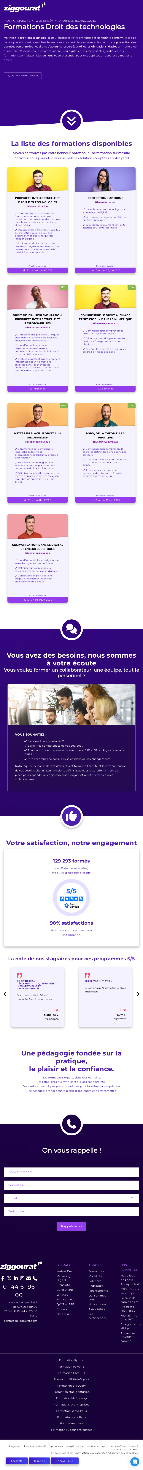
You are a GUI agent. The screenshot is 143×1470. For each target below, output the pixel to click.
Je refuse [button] (39, 1460)
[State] (71, 1185)
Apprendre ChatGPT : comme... (128, 1337)
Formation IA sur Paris (71, 1411)
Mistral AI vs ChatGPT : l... (129, 1317)
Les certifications (98, 1316)
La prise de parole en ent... (130, 1300)
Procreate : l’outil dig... (128, 1308)
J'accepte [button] (17, 1460)
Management (66, 1299)
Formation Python (71, 1360)
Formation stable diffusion (71, 1392)
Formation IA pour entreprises (71, 1429)
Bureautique (65, 1289)
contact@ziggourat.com (20, 1320)
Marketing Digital (64, 1278)
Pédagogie (96, 1286)
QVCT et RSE (65, 1304)
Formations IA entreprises (71, 1404)
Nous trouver (98, 1304)
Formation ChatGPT (71, 1373)
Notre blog (128, 1275)
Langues (62, 1294)
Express (62, 1309)
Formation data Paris (71, 1417)
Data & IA (63, 1314)
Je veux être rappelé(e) (25, 75)
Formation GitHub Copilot (71, 1379)
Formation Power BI (71, 1366)
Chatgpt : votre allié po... (131, 1326)
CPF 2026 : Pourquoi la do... (131, 1282)
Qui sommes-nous (98, 1297)
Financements (98, 1290)
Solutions (95, 1281)
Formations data (71, 1423)
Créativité (63, 1285)
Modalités (95, 1276)
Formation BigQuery (71, 1385)
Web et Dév (64, 1271)
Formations (96, 1271)
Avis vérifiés (97, 1309)
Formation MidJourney (71, 1398)
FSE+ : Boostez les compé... (131, 1291)
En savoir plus (64, 1460)
